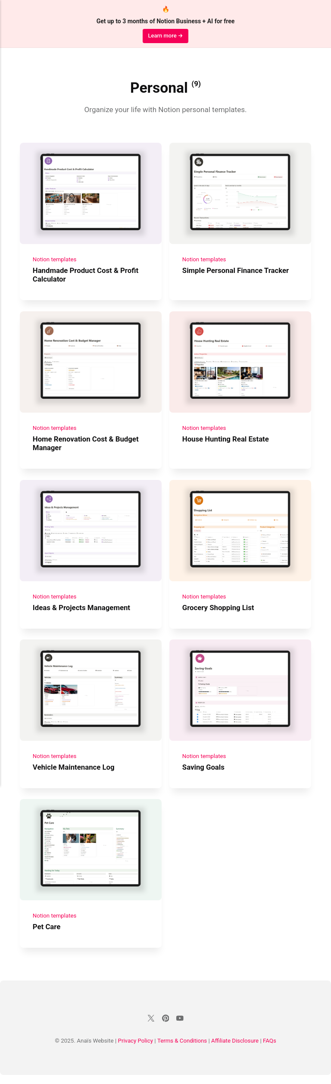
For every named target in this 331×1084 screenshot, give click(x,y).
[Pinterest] (165, 1028)
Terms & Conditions (182, 1049)
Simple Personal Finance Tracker (236, 272)
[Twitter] (151, 1028)
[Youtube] (180, 1028)
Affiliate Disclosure (235, 1049)
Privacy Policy (135, 1049)
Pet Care (47, 935)
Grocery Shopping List (218, 612)
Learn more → (165, 35)
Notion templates (55, 261)
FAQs (270, 1049)
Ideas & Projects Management (82, 612)
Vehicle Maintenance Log (74, 774)
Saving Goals (203, 774)
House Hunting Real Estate (226, 442)
